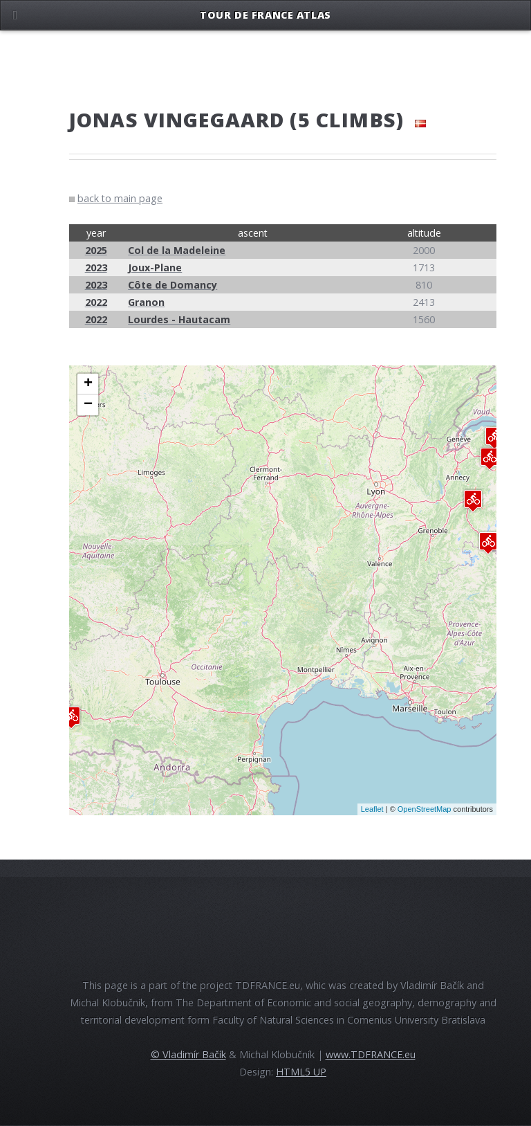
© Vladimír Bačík (188, 1054)
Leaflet (372, 809)
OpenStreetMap (424, 809)
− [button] (88, 404)
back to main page (119, 198)
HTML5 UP (301, 1071)
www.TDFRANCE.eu (371, 1054)
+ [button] (88, 384)
